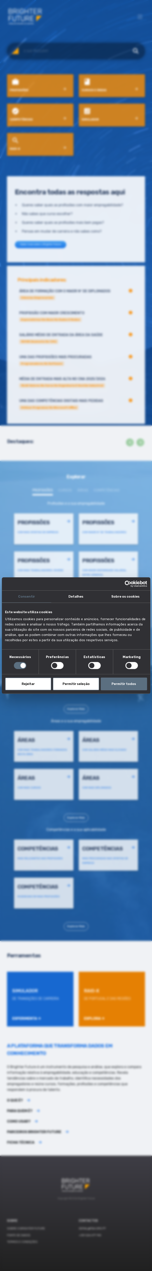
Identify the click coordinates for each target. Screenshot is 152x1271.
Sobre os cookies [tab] (125, 597)
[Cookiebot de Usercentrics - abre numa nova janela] (128, 584)
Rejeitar (28, 684)
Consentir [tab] (26, 597)
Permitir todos (124, 684)
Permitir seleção (76, 684)
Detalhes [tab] (75, 597)
